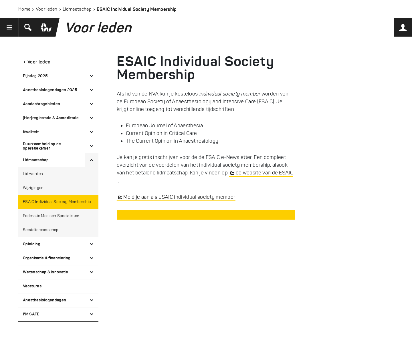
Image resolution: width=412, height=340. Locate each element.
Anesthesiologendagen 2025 (50, 89)
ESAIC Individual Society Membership (57, 201)
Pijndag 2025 (35, 75)
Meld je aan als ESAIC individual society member (179, 197)
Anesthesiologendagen (44, 300)
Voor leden (47, 9)
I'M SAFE (31, 314)
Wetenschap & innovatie (45, 272)
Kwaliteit (31, 131)
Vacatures (32, 286)
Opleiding (31, 243)
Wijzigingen (33, 187)
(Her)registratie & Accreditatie (51, 117)
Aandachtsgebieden (41, 103)
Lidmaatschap (77, 9)
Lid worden (33, 173)
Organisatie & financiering (46, 258)
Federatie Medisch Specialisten (51, 215)
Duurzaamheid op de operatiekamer (42, 146)
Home (24, 9)
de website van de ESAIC (264, 173)
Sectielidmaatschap (41, 229)
